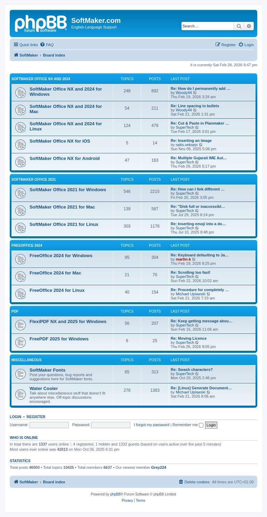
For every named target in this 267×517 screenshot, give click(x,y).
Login (15, 417)
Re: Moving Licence (189, 338)
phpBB (115, 494)
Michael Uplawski (190, 294)
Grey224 (158, 467)
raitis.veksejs (187, 145)
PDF (14, 311)
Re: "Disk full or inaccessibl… (198, 206)
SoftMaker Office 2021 (33, 179)
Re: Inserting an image (191, 140)
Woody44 (184, 93)
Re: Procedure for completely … (200, 290)
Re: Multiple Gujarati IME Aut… (199, 158)
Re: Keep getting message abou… (202, 321)
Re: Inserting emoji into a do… (198, 224)
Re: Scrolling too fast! (190, 272)
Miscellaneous (26, 360)
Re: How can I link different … (198, 189)
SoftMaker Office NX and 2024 (40, 79)
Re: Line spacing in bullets (195, 106)
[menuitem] (47, 45)
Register (36, 417)
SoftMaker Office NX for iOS (60, 141)
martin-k (183, 259)
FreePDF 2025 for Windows (59, 338)
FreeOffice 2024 (26, 245)
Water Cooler (44, 388)
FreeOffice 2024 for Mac (55, 273)
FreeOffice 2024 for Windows (61, 255)
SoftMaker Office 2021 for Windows (68, 189)
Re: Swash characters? (192, 369)
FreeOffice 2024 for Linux (57, 290)
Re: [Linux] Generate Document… (201, 388)
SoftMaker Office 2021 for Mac (62, 207)
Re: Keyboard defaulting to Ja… (200, 255)
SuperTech (185, 127)
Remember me (187, 425)
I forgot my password (151, 425)
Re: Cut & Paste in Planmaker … (200, 123)
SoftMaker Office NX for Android (65, 158)
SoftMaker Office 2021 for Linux (64, 224)
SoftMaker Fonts (47, 370)
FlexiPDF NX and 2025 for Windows (68, 321)
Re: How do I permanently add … (200, 88)
